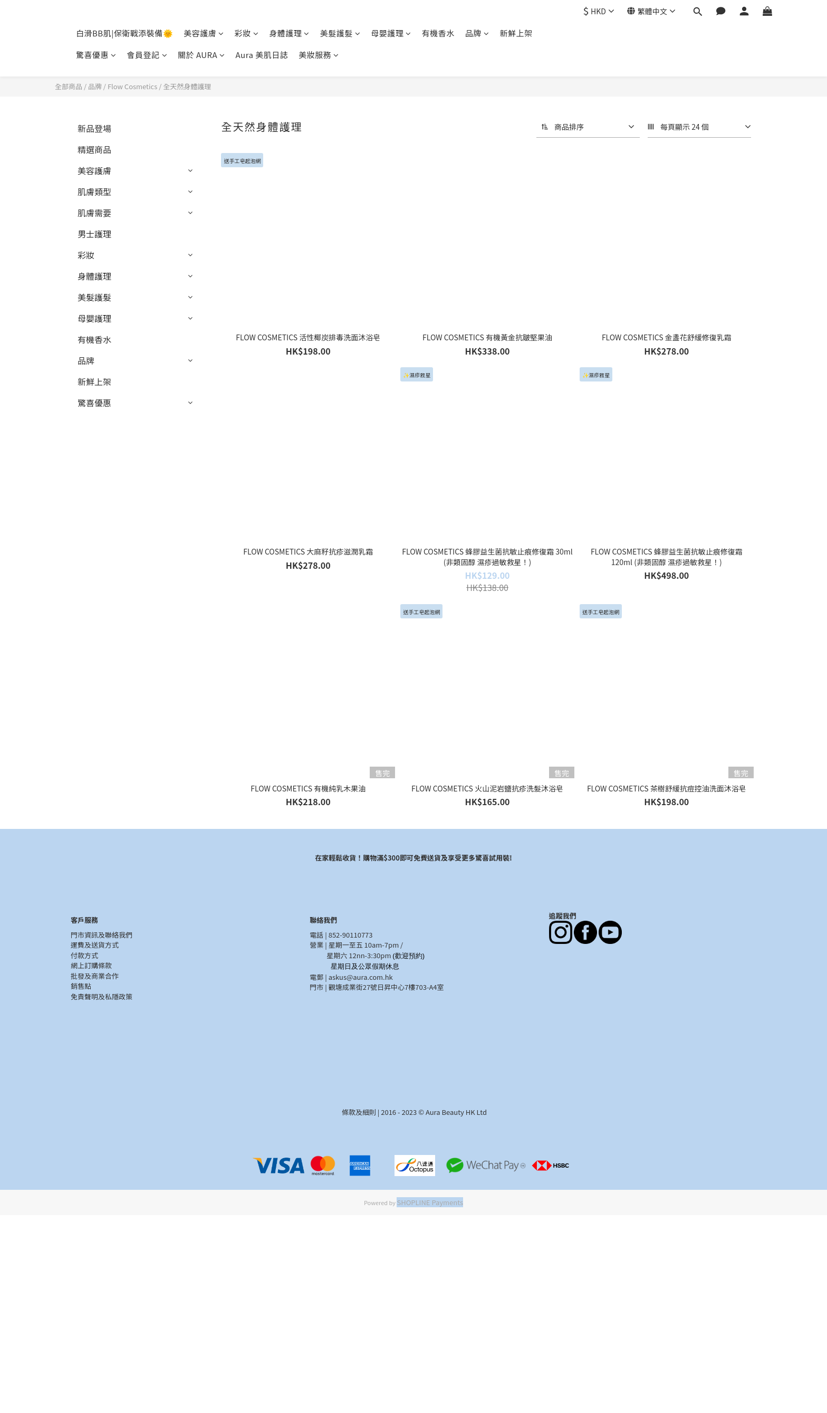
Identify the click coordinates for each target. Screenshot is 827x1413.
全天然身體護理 (187, 86)
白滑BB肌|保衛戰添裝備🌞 (124, 33)
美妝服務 (319, 54)
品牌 (477, 33)
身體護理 (289, 33)
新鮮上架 (515, 33)
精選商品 (94, 149)
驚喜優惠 (96, 54)
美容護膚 (204, 33)
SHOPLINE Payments (430, 1202)
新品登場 (94, 128)
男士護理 (94, 233)
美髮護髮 (340, 33)
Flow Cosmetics (132, 86)
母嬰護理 (391, 33)
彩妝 (247, 33)
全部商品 (68, 86)
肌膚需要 (94, 212)
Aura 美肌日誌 (262, 54)
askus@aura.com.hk (361, 977)
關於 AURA (201, 54)
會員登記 (147, 54)
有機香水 (438, 33)
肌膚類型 (94, 191)
